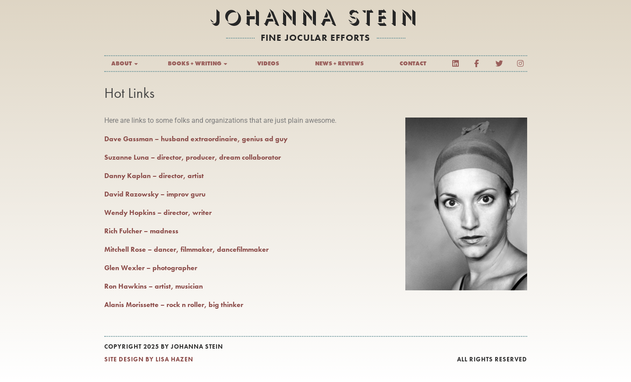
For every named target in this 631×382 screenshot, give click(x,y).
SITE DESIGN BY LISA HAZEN (148, 359)
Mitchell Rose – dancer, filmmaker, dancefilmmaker (186, 249)
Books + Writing (198, 64)
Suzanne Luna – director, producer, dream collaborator (192, 157)
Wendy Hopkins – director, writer (158, 212)
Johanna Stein (315, 18)
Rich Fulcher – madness (141, 231)
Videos (268, 63)
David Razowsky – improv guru (155, 194)
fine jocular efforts (316, 37)
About (125, 64)
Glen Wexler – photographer (150, 267)
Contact (413, 63)
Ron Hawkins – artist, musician (153, 286)
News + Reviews (339, 63)
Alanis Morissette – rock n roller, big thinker (173, 304)
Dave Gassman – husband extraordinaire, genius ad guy (195, 138)
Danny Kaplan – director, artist (154, 175)
